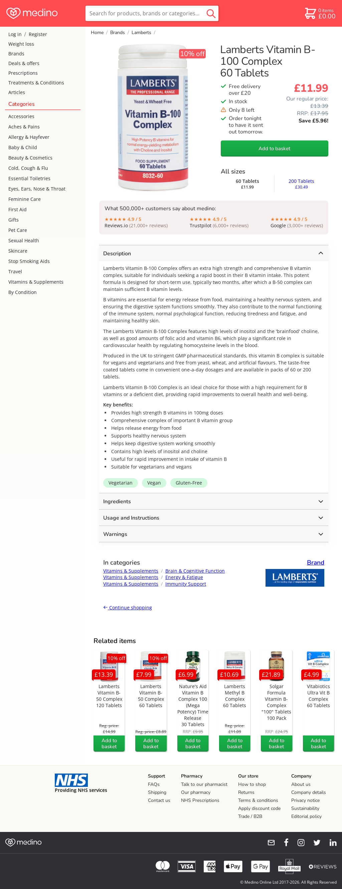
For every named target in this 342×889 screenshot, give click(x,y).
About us (301, 784)
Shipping (157, 792)
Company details (308, 792)
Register (38, 34)
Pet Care (17, 230)
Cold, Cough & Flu (28, 168)
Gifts (13, 220)
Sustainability (305, 808)
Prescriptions (23, 73)
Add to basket (274, 148)
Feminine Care (24, 199)
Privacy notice (305, 800)
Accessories (21, 116)
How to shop (252, 784)
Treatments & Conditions (36, 82)
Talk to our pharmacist (204, 784)
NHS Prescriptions (200, 800)
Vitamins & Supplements (35, 282)
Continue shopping (127, 607)
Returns (246, 792)
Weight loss (21, 44)
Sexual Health (23, 240)
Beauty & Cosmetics (30, 158)
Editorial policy (306, 816)
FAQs (154, 784)
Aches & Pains (24, 126)
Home (97, 32)
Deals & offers (23, 63)
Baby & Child (22, 147)
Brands (16, 53)
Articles (16, 92)
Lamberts (141, 32)
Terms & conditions (258, 800)
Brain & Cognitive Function (195, 571)
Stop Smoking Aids (29, 261)
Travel (15, 271)
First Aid (17, 209)
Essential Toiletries (29, 178)
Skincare (17, 251)
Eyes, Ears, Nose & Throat (36, 189)
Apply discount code (259, 808)
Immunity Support (185, 584)
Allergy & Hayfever (28, 137)
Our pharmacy (195, 792)
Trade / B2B (250, 816)
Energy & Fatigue (184, 577)
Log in (15, 34)
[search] (152, 13)
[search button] (211, 13)
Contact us (159, 800)
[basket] (320, 13)
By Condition (22, 292)
